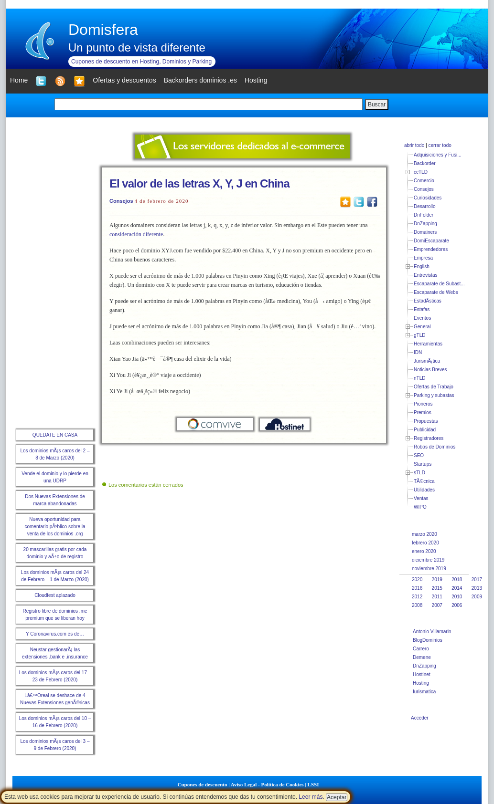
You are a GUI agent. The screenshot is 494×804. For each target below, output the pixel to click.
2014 (456, 588)
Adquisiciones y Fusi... (438, 154)
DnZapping (425, 223)
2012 (417, 596)
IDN (418, 352)
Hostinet (421, 674)
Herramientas (428, 343)
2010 (456, 596)
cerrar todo (439, 145)
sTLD (419, 472)
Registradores (428, 438)
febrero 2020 (425, 542)
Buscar (377, 104)
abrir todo (414, 145)
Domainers (425, 232)
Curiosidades (427, 197)
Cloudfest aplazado (54, 595)
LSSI (313, 784)
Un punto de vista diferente (136, 47)
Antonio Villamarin (432, 631)
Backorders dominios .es (200, 80)
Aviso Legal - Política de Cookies (267, 784)
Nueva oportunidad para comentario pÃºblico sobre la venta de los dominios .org (54, 526)
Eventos (422, 318)
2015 (437, 588)
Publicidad (425, 429)
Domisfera (103, 29)
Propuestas (426, 421)
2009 (477, 596)
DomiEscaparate (431, 240)
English (422, 266)
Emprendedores (431, 249)
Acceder (420, 717)
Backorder (425, 163)
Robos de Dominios (434, 446)
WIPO (420, 507)
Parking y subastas (434, 395)
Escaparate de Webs (436, 292)
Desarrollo (425, 206)
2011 (437, 596)
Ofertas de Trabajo (433, 386)
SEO (419, 455)
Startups (422, 464)
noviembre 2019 (429, 568)
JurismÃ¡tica (427, 361)
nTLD (419, 378)
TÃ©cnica (424, 481)
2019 (437, 579)
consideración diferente (136, 234)
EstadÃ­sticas (427, 300)
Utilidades (424, 489)
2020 (417, 579)
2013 (477, 588)
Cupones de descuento (202, 784)
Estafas (422, 309)
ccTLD (421, 172)
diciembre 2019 (428, 560)
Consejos (121, 201)
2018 (456, 579)
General (422, 326)
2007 (437, 605)
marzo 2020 (424, 534)
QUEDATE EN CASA (54, 435)
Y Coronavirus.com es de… (55, 634)
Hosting (421, 683)
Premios (422, 412)
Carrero (421, 648)
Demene (422, 657)
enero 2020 (424, 551)
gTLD (419, 335)
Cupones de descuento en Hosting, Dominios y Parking (141, 61)
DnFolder (423, 215)
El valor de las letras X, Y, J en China (199, 183)
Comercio (424, 180)
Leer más (310, 797)
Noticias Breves (430, 369)
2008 (417, 605)
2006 (456, 605)
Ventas (421, 498)
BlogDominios (427, 640)
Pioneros (423, 404)
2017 (477, 579)
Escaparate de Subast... (439, 283)
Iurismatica (424, 691)
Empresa (423, 258)
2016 (417, 588)
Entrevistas (425, 275)
